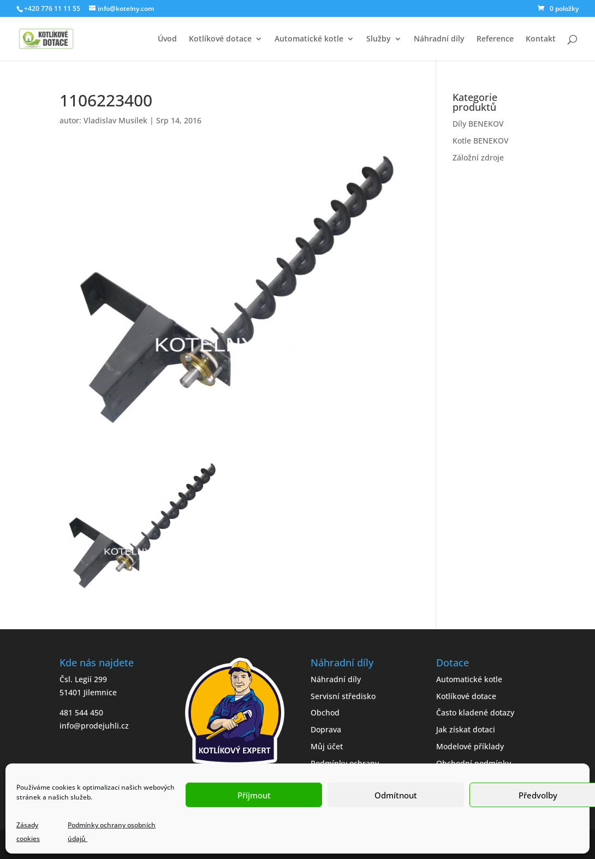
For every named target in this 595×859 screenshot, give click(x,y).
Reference (495, 39)
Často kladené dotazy (475, 712)
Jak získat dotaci (465, 729)
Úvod (167, 39)
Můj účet (327, 746)
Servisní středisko (343, 696)
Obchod (325, 712)
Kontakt (541, 39)
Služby (378, 39)
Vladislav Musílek (115, 120)
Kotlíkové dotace (220, 39)
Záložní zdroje (478, 157)
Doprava (326, 729)
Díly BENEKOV (478, 123)
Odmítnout (395, 795)
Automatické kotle (309, 39)
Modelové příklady (470, 746)
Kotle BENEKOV (481, 140)
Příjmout (254, 795)
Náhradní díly (439, 39)
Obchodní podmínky (473, 763)
